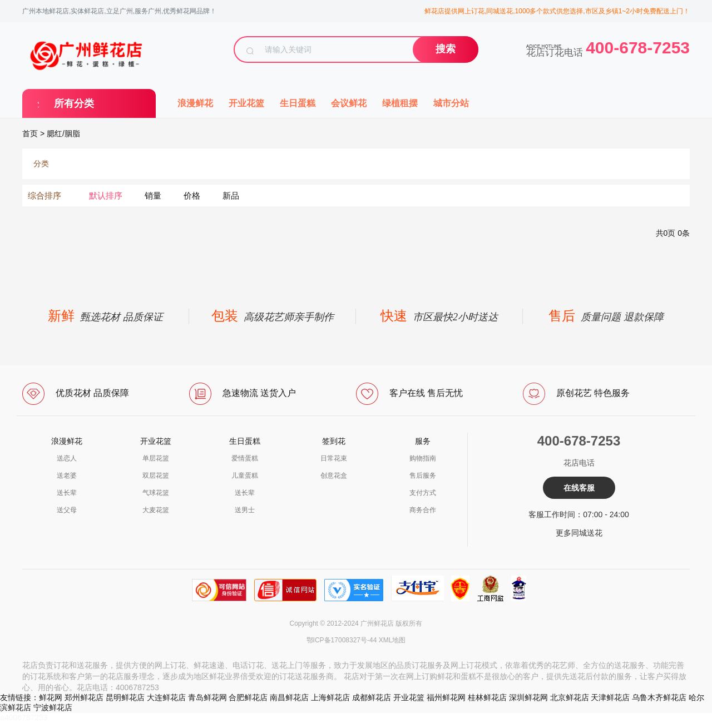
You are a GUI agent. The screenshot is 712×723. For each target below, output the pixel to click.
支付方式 (422, 493)
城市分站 (451, 103)
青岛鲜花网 (207, 697)
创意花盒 (333, 475)
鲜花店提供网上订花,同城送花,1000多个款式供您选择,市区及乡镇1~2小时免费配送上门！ (557, 11)
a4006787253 (24, 717)
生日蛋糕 (297, 103)
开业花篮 (246, 103)
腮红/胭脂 (63, 133)
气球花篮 (155, 493)
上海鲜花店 (330, 697)
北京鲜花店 (569, 697)
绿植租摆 (400, 103)
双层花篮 (155, 475)
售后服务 (422, 475)
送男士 (245, 510)
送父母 (67, 510)
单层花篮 (155, 458)
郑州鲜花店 (84, 697)
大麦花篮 (155, 510)
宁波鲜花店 (52, 707)
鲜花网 (50, 697)
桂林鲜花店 (487, 697)
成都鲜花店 (371, 697)
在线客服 (579, 487)
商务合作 (422, 510)
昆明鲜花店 (125, 697)
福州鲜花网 (446, 697)
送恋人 (67, 458)
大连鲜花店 (166, 697)
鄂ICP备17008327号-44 (341, 640)
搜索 (446, 49)
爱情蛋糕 (244, 458)
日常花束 (333, 458)
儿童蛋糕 (244, 475)
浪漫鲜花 (195, 103)
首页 (30, 133)
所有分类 (74, 103)
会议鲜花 (349, 103)
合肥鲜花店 (248, 697)
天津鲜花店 (610, 697)
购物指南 (422, 458)
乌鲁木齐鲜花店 (659, 697)
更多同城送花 (579, 532)
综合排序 (44, 195)
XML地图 (392, 640)
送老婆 (67, 475)
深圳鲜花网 (528, 697)
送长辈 (67, 493)
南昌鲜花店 (289, 697)
